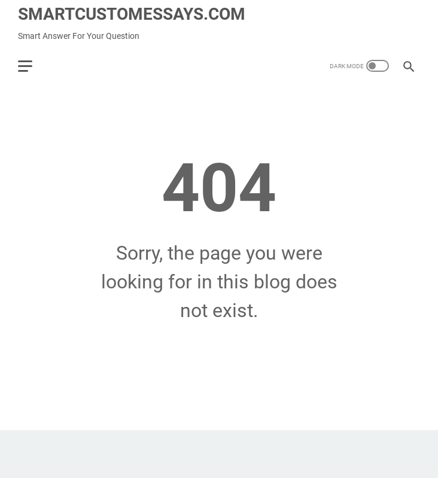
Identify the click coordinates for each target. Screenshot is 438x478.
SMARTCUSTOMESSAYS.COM (131, 14)
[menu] (32, 65)
